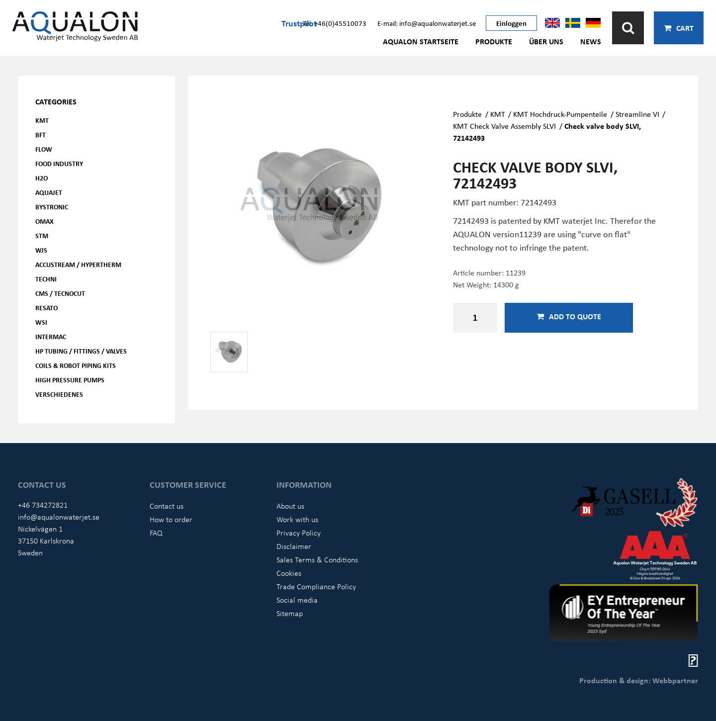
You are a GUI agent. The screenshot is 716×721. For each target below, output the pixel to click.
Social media (297, 599)
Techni (46, 278)
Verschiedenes (59, 394)
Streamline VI (637, 113)
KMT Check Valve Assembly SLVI (504, 125)
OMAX (44, 221)
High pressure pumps (69, 379)
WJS (41, 250)
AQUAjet (48, 192)
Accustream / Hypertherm (78, 264)
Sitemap (289, 613)
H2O (41, 177)
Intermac (50, 336)
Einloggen (511, 23)
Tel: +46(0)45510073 (334, 23)
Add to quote (569, 316)
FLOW (43, 149)
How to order (171, 519)
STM (41, 235)
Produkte (493, 41)
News (590, 41)
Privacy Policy (298, 532)
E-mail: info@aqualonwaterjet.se (426, 23)
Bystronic (51, 206)
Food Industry (59, 163)
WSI (41, 322)
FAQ (156, 532)
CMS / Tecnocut (60, 293)
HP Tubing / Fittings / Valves (81, 351)
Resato (46, 307)
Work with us (297, 519)
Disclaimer (293, 546)
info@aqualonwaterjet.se (58, 516)
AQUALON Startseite (420, 41)
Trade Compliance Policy (316, 586)
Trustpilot (299, 23)
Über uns (546, 41)
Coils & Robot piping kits (75, 365)
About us (290, 505)
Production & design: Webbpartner (638, 680)
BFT (40, 134)
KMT (42, 120)
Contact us (166, 505)
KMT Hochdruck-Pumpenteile (560, 113)
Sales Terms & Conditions (317, 559)
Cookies (288, 572)
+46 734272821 (43, 504)
